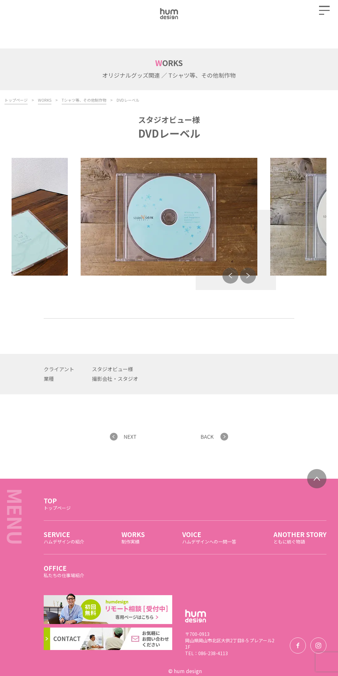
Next (248, 255)
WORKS (44, 79)
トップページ (16, 79)
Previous (230, 255)
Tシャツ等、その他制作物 (84, 79)
